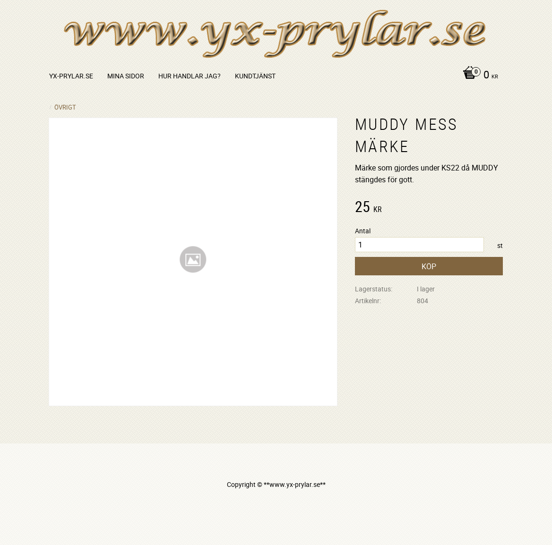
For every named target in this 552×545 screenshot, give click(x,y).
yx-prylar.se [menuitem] (71, 75)
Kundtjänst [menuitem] (255, 75)
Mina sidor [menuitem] (125, 75)
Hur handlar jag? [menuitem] (189, 75)
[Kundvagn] (478, 75)
